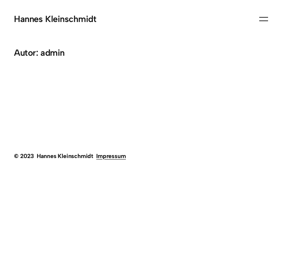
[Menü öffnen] (263, 19)
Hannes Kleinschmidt (55, 19)
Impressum (111, 156)
